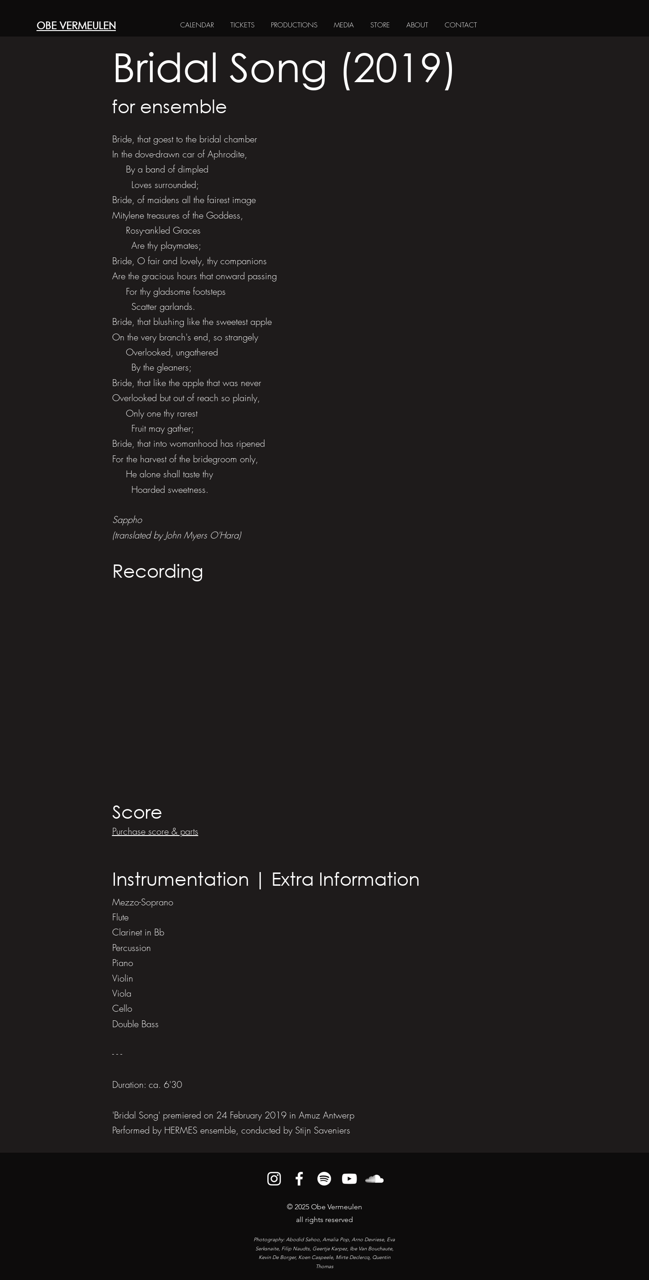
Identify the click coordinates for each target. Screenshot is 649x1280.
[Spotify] (324, 1179)
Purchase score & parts (155, 831)
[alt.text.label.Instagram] (274, 1179)
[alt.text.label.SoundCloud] (374, 1179)
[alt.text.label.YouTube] (349, 1179)
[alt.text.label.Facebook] (299, 1179)
